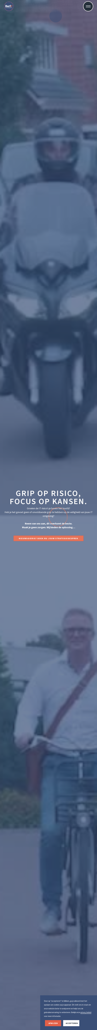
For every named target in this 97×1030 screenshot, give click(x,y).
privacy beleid (86, 1012)
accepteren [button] (72, 1023)
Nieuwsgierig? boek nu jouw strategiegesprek (48, 538)
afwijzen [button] (53, 1023)
